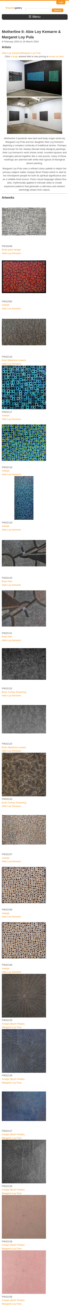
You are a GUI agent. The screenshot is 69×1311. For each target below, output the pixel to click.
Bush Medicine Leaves (14, 360)
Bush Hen (7, 581)
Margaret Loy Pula (30, 53)
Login (60, 2)
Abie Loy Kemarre (11, 53)
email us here (56, 56)
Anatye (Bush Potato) (13, 1023)
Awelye (6, 305)
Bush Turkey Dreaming (14, 692)
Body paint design (11, 249)
